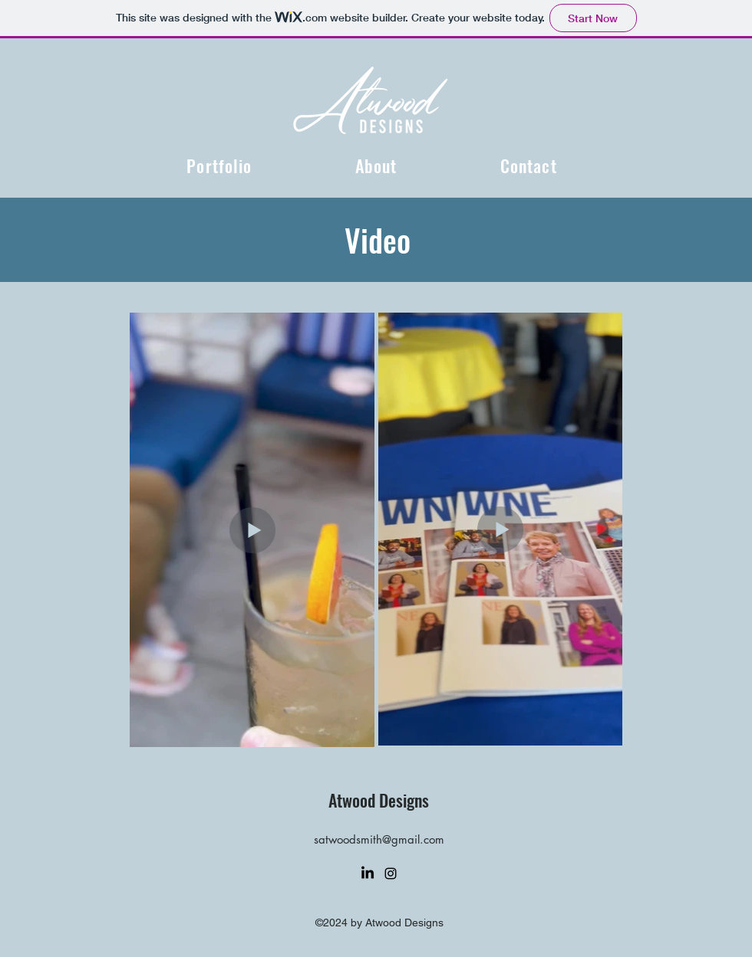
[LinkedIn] (367, 873)
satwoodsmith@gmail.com (379, 839)
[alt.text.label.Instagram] (390, 873)
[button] (219, 165)
